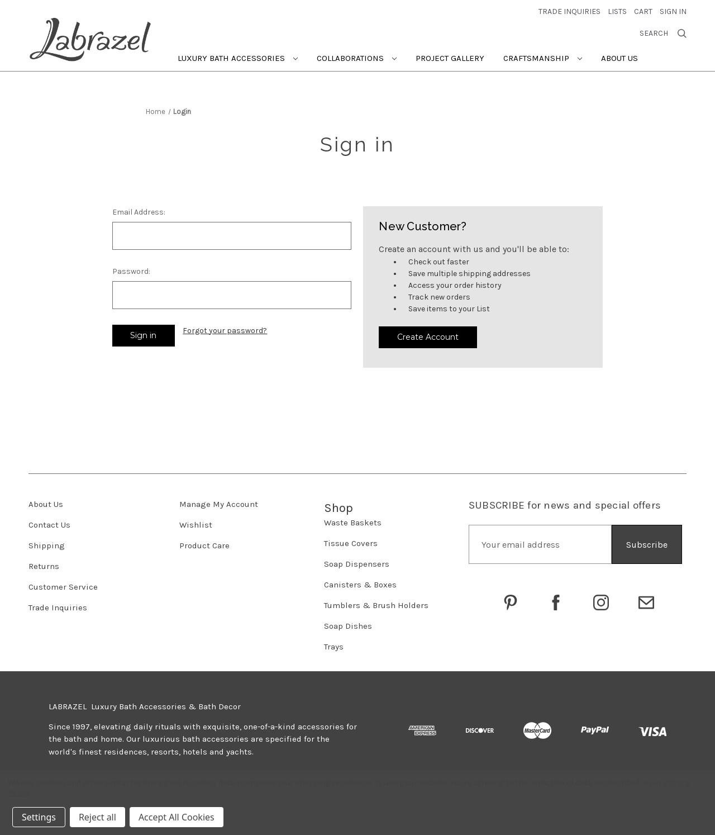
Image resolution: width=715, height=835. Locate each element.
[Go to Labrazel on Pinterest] (510, 602)
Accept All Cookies (176, 817)
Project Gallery (450, 58)
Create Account (428, 337)
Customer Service (63, 587)
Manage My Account (218, 504)
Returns (43, 566)
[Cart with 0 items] (643, 11)
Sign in (673, 11)
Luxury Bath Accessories (238, 58)
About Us (619, 58)
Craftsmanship (542, 58)
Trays (334, 647)
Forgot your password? (225, 330)
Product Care (204, 545)
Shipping (46, 545)
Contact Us (49, 525)
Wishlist (195, 525)
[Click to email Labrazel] (646, 602)
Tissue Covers (351, 543)
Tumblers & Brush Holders (376, 605)
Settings (39, 817)
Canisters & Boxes (360, 585)
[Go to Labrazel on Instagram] (601, 602)
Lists (617, 11)
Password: (131, 271)
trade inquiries (569, 11)
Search (663, 33)
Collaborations (357, 58)
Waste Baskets (353, 523)
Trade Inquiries (57, 607)
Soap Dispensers (356, 564)
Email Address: (138, 212)
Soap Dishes (348, 626)
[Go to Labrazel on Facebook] (556, 602)
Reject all (97, 817)
